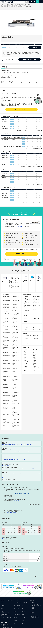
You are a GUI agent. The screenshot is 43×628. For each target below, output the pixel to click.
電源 (16, 281)
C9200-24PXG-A (5, 128)
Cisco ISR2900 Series (5, 324)
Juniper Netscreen (27, 303)
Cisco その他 (5, 427)
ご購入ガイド (3, 607)
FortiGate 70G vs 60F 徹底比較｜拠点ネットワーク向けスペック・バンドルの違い (16, 446)
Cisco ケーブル (5, 421)
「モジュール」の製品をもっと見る (32, 185)
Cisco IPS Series (5, 407)
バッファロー (35, 351)
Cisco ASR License (15, 394)
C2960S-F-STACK (5, 192)
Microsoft (35, 356)
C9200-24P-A (4, 119)
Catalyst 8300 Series (6, 302)
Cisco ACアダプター (15, 423)
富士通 (34, 366)
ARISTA (34, 359)
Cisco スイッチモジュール (6, 419)
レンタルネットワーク (20, 228)
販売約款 (32, 614)
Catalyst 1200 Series (15, 309)
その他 (32, 612)
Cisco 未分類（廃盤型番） (15, 428)
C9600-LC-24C (4, 156)
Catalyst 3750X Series (14, 358)
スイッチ (10, 277)
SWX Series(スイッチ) (36, 341)
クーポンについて (4, 621)
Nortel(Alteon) (26, 369)
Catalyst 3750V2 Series (6, 360)
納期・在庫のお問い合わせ (29, 59)
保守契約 (32, 615)
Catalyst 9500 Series (6, 308)
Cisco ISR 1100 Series (14, 329)
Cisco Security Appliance (14, 397)
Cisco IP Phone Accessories (5, 410)
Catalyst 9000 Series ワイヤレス (15, 311)
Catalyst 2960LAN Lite (15, 335)
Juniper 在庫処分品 (27, 312)
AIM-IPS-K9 (4, 178)
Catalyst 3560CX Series (6, 355)
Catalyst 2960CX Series (6, 345)
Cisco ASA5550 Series (14, 392)
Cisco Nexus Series (6, 315)
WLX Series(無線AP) (36, 342)
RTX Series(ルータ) (27, 337)
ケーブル (32, 609)
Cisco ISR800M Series (5, 329)
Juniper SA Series (36, 301)
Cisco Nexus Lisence (6, 397)
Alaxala (25, 362)
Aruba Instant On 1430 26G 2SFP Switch (10, 142)
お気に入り (9, 59)
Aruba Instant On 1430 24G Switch (9, 140)
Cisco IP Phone (14, 407)
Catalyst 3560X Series (5, 350)
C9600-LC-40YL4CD (5, 158)
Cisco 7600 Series (15, 332)
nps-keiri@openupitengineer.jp (12, 514)
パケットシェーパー (17, 291)
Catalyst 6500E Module (5, 373)
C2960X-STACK (5, 197)
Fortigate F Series (27, 320)
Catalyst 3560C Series (14, 352)
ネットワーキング (34, 604)
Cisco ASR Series (6, 375)
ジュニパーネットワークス (25, 605)
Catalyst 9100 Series (6, 313)
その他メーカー (17, 626)
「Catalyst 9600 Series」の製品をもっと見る (30, 167)
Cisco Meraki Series (15, 405)
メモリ (16, 287)
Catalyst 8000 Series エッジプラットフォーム (6, 299)
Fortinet (25, 317)
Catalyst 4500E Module (5, 368)
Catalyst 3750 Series (6, 357)
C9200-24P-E (4, 121)
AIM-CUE (3, 176)
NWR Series (26, 340)
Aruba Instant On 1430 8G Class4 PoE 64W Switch (12, 147)
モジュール (17, 280)
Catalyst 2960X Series (14, 343)
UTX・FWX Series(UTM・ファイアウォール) (27, 344)
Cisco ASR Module (15, 378)
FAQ (2, 610)
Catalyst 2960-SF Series (6, 343)
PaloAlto (25, 356)
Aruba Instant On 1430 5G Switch (8, 144)
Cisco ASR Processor (4, 382)
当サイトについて (4, 605)
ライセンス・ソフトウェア (36, 607)
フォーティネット (17, 607)
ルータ (16, 277)
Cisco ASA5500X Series (6, 384)
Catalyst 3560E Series (5, 352)
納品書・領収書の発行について (6, 617)
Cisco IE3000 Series (6, 365)
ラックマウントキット (11, 289)
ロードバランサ (11, 285)
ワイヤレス (11, 279)
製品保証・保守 (4, 608)
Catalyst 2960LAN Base (6, 337)
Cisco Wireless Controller (14, 403)
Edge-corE (26, 363)
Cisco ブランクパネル (15, 425)
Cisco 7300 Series (6, 332)
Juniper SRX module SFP (27, 305)
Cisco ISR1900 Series (5, 321)
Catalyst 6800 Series (15, 373)
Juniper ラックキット (36, 308)
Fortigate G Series (36, 320)
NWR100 (3, 479)
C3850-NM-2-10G (5, 201)
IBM (24, 353)
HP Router (35, 329)
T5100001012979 (16, 502)
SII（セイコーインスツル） (36, 370)
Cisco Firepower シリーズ (6, 400)
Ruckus (34, 363)
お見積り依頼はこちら (21, 109)
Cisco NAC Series (6, 414)
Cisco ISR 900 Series (6, 331)
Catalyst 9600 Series (15, 308)
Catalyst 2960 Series (6, 334)
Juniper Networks (27, 296)
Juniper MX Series (27, 301)
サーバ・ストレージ (34, 606)
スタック (10, 287)
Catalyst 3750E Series (14, 360)
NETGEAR (25, 357)
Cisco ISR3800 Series (14, 324)
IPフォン (16, 279)
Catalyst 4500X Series (14, 368)
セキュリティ (11, 280)
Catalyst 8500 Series (15, 302)
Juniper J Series (36, 303)
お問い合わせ (35, 47)
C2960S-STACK (5, 194)
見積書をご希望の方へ (5, 614)
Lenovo (25, 351)
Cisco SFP (14, 418)
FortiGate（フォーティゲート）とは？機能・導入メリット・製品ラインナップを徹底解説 (18, 470)
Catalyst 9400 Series (15, 306)
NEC (24, 366)
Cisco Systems (5, 296)
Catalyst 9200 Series (15, 303)
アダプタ (16, 284)
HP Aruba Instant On (36, 331)
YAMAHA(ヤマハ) (17, 608)
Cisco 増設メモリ (6, 423)
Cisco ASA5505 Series (14, 384)
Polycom (25, 365)
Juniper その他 (26, 309)
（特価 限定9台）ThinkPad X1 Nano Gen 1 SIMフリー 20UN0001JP (14, 461)
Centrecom (26, 368)
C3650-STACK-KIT (5, 199)
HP (23, 327)
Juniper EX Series (36, 300)
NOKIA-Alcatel (35, 357)
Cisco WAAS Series (15, 414)
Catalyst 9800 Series (15, 313)
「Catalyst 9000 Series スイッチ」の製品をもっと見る (28, 131)
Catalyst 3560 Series (15, 347)
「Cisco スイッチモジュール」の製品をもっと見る (29, 204)
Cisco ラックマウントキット (6, 425)
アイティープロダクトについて (34, 506)
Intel (25, 373)
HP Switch (26, 329)
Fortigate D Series (27, 318)
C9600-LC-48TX (5, 163)
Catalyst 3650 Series (15, 354)
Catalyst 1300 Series (6, 311)
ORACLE (34, 354)
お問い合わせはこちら (5, 540)
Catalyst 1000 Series (6, 309)
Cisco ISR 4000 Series (14, 326)
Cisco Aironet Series (6, 402)
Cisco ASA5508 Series (14, 387)
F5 (33, 353)
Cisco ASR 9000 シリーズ (6, 379)
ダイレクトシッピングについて (6, 619)
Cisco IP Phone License (14, 410)
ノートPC (32, 610)
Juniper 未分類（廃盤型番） (36, 310)
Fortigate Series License (27, 322)
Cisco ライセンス (6, 416)
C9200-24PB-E (5, 126)
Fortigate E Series (36, 318)
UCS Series (14, 399)
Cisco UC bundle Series (15, 412)
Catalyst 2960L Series (14, 345)
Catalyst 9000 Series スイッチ (6, 304)
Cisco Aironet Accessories (5, 406)
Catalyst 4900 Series (6, 370)
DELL (25, 354)
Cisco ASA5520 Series (14, 389)
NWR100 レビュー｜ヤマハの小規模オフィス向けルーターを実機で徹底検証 (15, 453)
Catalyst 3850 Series (15, 362)
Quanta (34, 362)
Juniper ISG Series (27, 298)
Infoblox (25, 359)
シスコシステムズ (17, 604)
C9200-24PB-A (5, 124)
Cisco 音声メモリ (6, 411)
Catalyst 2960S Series (14, 337)
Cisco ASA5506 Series (5, 387)
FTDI (34, 372)
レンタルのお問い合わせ (21, 255)
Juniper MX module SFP (27, 308)
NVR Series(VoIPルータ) (36, 338)
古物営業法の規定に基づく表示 (35, 619)
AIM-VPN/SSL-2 (5, 183)
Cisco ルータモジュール (15, 417)
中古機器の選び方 (4, 626)
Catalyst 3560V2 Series (15, 350)
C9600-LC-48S (4, 160)
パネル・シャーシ (11, 291)
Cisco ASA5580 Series (5, 395)
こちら (28, 97)
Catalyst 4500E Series (14, 366)
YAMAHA (25, 335)
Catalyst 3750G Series (5, 363)
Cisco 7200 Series (15, 331)
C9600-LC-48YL (5, 165)
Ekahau (25, 372)
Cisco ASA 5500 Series (15, 382)
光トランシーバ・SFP (11, 282)
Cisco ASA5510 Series (5, 389)
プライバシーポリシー (34, 616)
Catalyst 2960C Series (5, 340)
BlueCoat (34, 365)
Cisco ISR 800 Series (6, 317)
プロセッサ (17, 288)
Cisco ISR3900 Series (5, 326)
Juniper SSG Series (36, 298)
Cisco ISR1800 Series (14, 318)
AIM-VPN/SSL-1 (5, 181)
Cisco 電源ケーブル (15, 421)
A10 (24, 360)
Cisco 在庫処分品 (6, 429)
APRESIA (34, 360)
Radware (34, 368)
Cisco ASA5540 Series (5, 392)
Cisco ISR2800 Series (14, 321)
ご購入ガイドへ (37, 578)
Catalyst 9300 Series (6, 306)
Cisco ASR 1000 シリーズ (15, 376)
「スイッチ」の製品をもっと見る (33, 149)
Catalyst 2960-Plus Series (15, 340)
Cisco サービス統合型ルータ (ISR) (15, 316)
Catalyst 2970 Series (6, 347)
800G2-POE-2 (4, 174)
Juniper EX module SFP (36, 305)
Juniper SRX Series (27, 300)
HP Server (25, 331)
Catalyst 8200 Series (15, 298)
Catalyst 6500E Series (14, 371)
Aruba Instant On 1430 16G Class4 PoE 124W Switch (12, 137)
